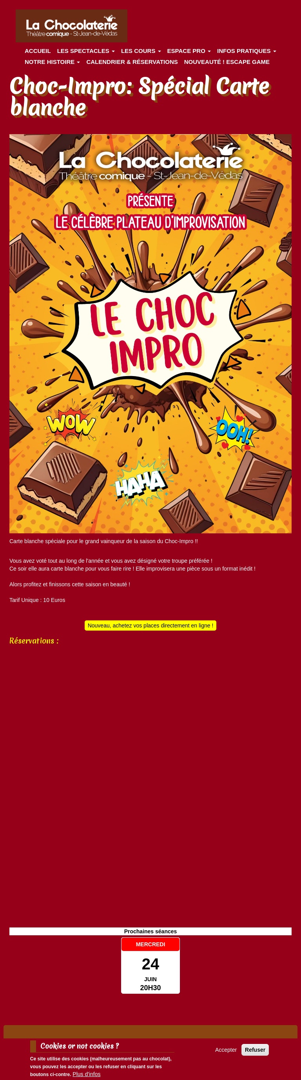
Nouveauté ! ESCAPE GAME (227, 61)
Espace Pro (189, 50)
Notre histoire (52, 61)
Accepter (226, 1050)
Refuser (255, 1050)
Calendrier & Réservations (132, 61)
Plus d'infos (86, 1074)
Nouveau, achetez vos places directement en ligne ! (151, 625)
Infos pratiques (246, 50)
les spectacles (86, 50)
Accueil (38, 50)
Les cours (141, 50)
